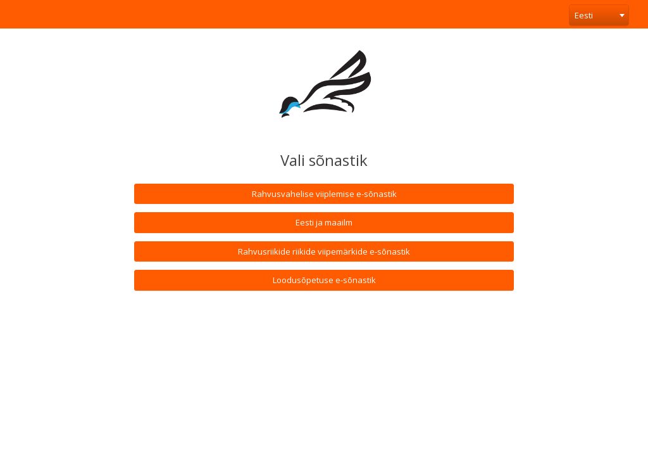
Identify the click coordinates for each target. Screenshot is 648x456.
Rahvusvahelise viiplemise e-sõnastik (324, 194)
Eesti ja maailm (324, 222)
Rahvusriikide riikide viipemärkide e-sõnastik (324, 251)
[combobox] (599, 15)
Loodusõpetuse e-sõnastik (324, 280)
